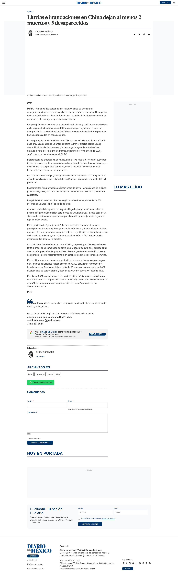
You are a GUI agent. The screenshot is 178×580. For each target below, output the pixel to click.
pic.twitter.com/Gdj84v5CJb (57, 317)
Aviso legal (31, 560)
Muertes (50, 374)
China (58, 374)
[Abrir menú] (3, 2)
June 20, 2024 (35, 323)
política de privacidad (108, 518)
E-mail (70, 401)
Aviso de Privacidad (35, 568)
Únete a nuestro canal (40, 382)
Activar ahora (97, 334)
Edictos (33, 556)
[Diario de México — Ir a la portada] (89, 2)
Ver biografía (40, 356)
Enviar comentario (40, 443)
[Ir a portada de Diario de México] (39, 548)
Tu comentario (32, 412)
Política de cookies (35, 564)
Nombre (30, 401)
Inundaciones (40, 374)
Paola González (44, 31)
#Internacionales (36, 303)
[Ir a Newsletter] (174, 2)
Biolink (128, 568)
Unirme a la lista (90, 524)
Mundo (30, 11)
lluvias (30, 374)
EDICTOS (165, 3)
